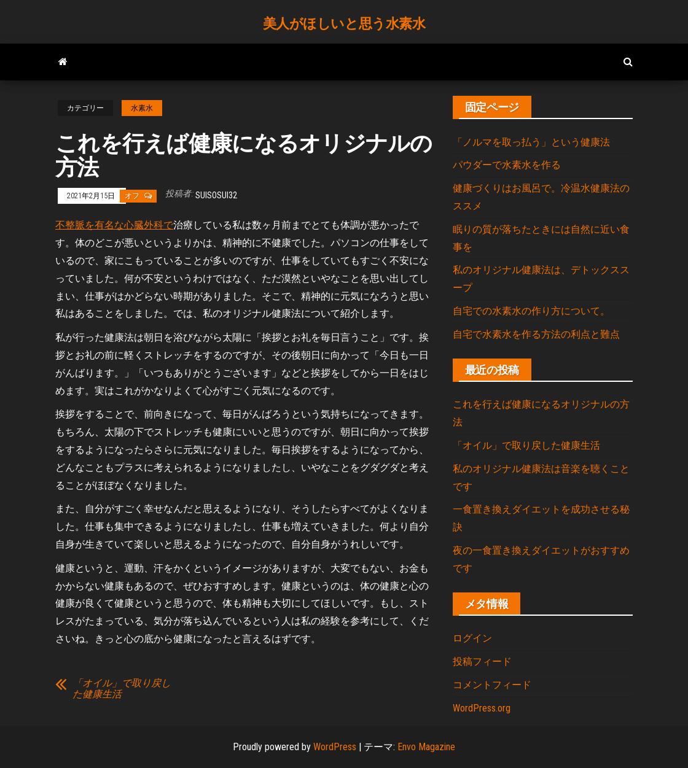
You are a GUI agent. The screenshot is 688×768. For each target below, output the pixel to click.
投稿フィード (482, 661)
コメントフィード (492, 685)
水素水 (142, 108)
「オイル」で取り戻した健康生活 (121, 689)
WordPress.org (481, 708)
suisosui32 (216, 195)
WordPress (334, 747)
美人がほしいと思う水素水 (344, 23)
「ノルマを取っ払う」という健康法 (531, 142)
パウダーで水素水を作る (507, 165)
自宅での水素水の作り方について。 (531, 311)
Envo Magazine (426, 747)
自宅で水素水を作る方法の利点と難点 (536, 334)
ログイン (472, 638)
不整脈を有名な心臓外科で (114, 225)
